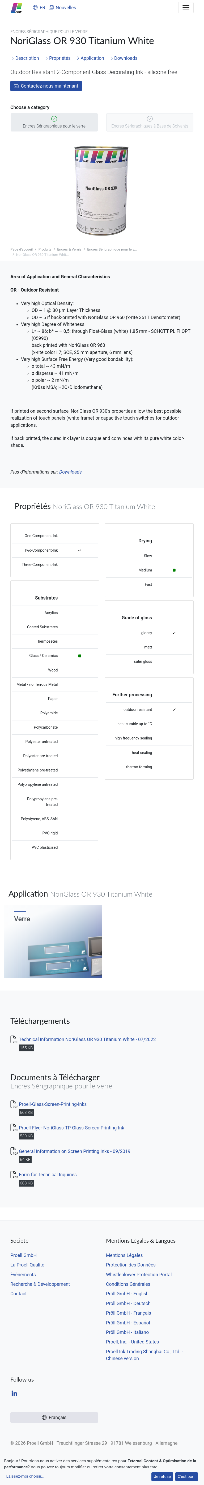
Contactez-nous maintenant (46, 86)
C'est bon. (187, 1476)
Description (25, 58)
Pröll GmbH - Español (128, 1322)
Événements (23, 1274)
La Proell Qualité (27, 1265)
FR (39, 7)
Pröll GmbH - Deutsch (128, 1303)
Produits (45, 249)
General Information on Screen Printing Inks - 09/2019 (74, 1151)
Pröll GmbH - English (127, 1293)
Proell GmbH (23, 1255)
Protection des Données (131, 1265)
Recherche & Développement (40, 1284)
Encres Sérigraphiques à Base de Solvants (149, 123)
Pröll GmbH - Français (128, 1313)
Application (90, 58)
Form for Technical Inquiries (48, 1174)
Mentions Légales (124, 1255)
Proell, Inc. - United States (132, 1342)
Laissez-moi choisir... (25, 1476)
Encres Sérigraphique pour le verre (54, 123)
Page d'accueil (21, 249)
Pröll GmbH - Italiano (127, 1332)
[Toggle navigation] (186, 7)
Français (54, 1417)
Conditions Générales (128, 1284)
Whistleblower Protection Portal (139, 1274)
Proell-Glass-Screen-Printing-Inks (53, 1104)
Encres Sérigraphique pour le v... (112, 249)
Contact (18, 1293)
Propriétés (58, 58)
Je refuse (162, 1476)
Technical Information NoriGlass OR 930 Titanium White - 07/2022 (87, 1039)
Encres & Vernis (69, 249)
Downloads (124, 58)
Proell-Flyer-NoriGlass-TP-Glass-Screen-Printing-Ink (71, 1127)
